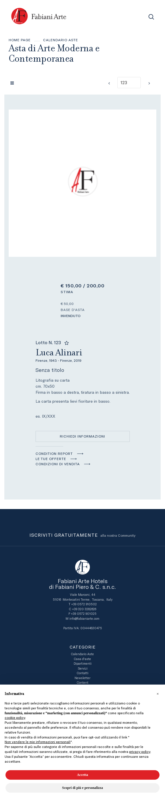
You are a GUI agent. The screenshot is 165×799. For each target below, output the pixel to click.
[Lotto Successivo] (149, 83)
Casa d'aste (82, 659)
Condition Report (54, 454)
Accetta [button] (82, 775)
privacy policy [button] (139, 752)
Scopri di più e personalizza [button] (82, 788)
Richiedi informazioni (82, 436)
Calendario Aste (60, 40)
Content (82, 683)
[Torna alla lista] (13, 83)
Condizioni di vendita (58, 464)
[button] (157, 693)
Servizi (83, 668)
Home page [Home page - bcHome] (20, 40)
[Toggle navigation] (138, 17)
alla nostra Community (82, 536)
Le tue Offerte (51, 459)
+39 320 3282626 (84, 609)
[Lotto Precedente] (109, 83)
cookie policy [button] (15, 718)
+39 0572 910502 (84, 604)
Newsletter (82, 678)
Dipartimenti (83, 664)
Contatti (82, 673)
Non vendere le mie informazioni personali (38, 742)
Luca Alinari (83, 355)
